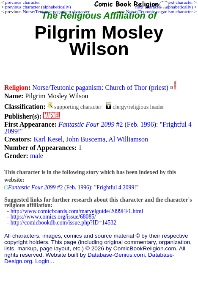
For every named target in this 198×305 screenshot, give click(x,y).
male (36, 155)
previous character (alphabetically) (38, 6)
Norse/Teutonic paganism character (159, 11)
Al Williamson (128, 139)
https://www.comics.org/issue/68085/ (53, 217)
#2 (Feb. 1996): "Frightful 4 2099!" (98, 128)
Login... (44, 261)
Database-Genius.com (116, 255)
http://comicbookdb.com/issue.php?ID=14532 (63, 222)
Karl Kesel (48, 139)
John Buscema (85, 139)
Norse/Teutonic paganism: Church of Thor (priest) (100, 87)
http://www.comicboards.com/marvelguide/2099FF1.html (77, 211)
